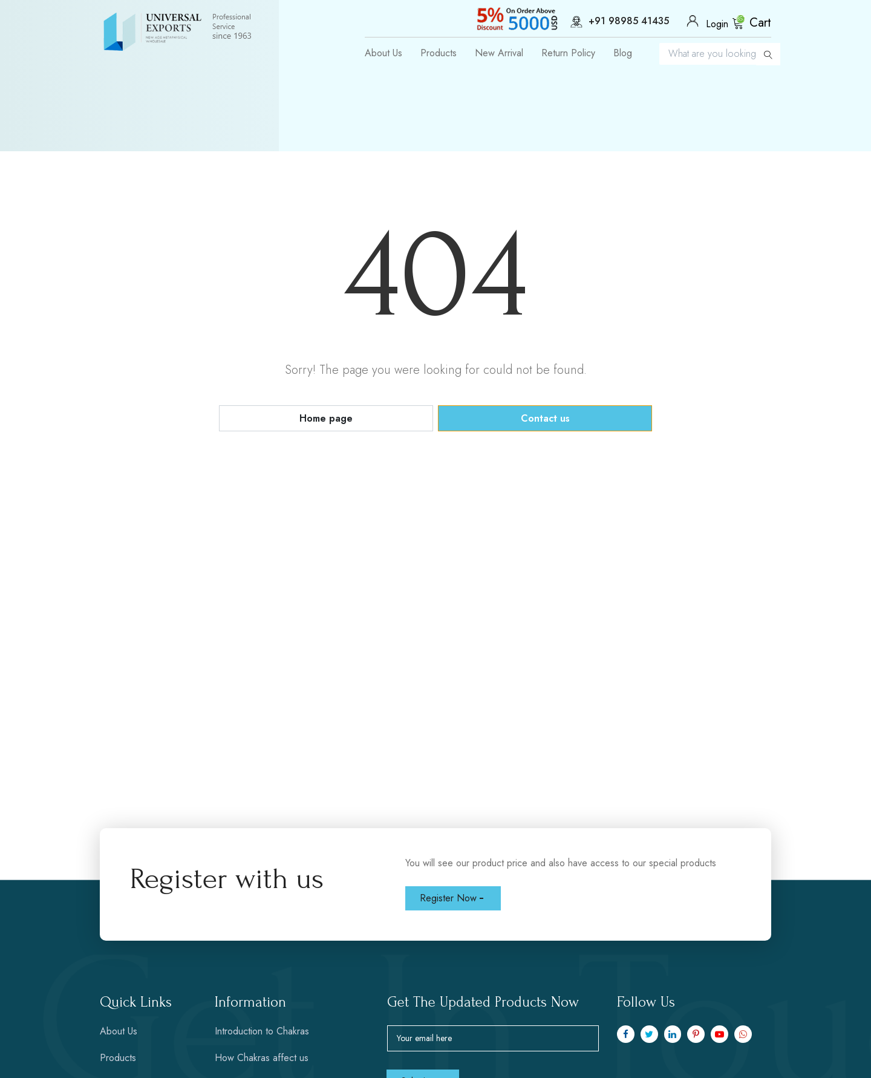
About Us (383, 53)
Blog (622, 53)
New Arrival (499, 53)
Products (438, 53)
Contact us (545, 418)
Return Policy (568, 53)
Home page (326, 418)
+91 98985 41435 (609, 22)
